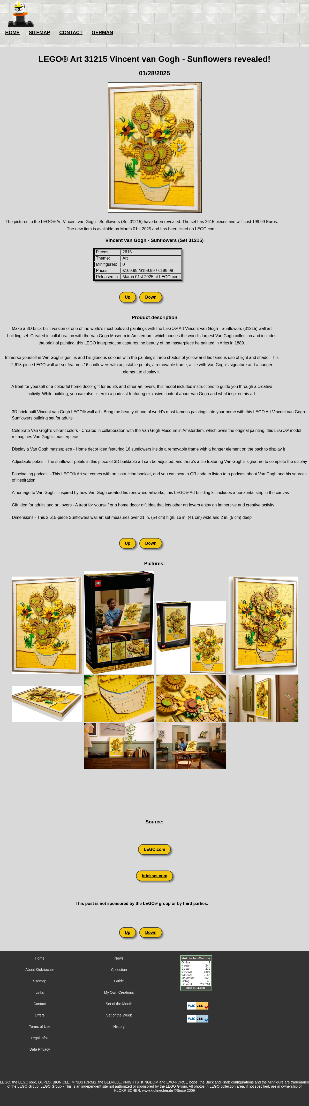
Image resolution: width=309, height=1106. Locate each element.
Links (39, 992)
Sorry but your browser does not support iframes (198, 976)
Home (39, 958)
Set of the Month (119, 1004)
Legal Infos (40, 1038)
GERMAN (102, 32)
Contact (39, 1004)
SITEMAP (39, 32)
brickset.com (154, 876)
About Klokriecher (39, 970)
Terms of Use (39, 1026)
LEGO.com (154, 849)
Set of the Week (119, 1015)
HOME (12, 32)
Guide (119, 981)
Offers (39, 1015)
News (119, 958)
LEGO (22, 1086)
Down (150, 297)
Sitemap (39, 981)
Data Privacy (39, 1049)
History (119, 1026)
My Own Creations (119, 992)
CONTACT (70, 32)
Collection (119, 970)
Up (127, 297)
